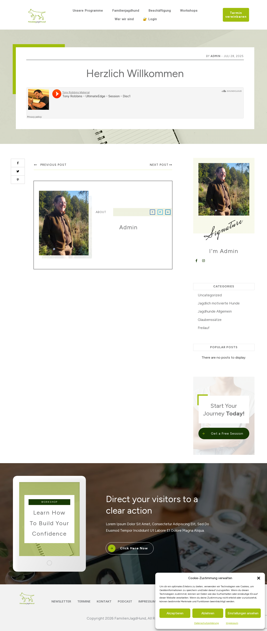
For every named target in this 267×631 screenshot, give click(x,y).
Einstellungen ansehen (243, 613)
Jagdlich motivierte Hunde (219, 303)
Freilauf (203, 328)
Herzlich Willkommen (135, 73)
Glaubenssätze (210, 320)
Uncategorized (210, 295)
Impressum (232, 623)
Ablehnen (207, 613)
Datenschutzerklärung (206, 623)
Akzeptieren (175, 613)
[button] (259, 578)
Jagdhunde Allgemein (215, 311)
